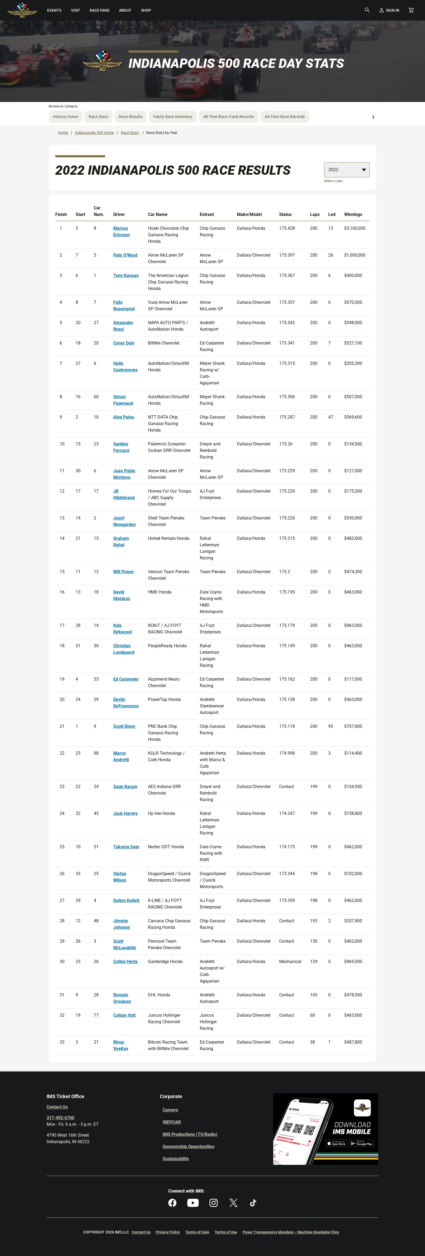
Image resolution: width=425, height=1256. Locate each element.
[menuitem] (54, 10)
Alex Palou (123, 417)
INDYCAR (172, 1122)
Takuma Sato (126, 846)
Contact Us (57, 1107)
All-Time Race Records (285, 116)
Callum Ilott (124, 1015)
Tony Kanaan (126, 275)
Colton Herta (125, 961)
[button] (367, 10)
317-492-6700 (60, 1117)
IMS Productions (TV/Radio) (190, 1134)
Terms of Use (226, 1232)
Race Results (130, 116)
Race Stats (98, 116)
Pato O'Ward (125, 255)
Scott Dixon (124, 726)
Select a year (333, 181)
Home (63, 132)
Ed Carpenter (126, 679)
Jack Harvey (125, 813)
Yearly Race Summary (172, 116)
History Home (65, 116)
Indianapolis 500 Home (94, 132)
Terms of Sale (197, 1232)
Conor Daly (123, 343)
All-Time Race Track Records (228, 116)
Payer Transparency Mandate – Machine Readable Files (291, 1232)
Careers (170, 1109)
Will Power (123, 571)
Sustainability (176, 1158)
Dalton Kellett (126, 900)
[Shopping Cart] (411, 10)
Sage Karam (125, 786)
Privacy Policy (168, 1232)
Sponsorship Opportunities (188, 1146)
